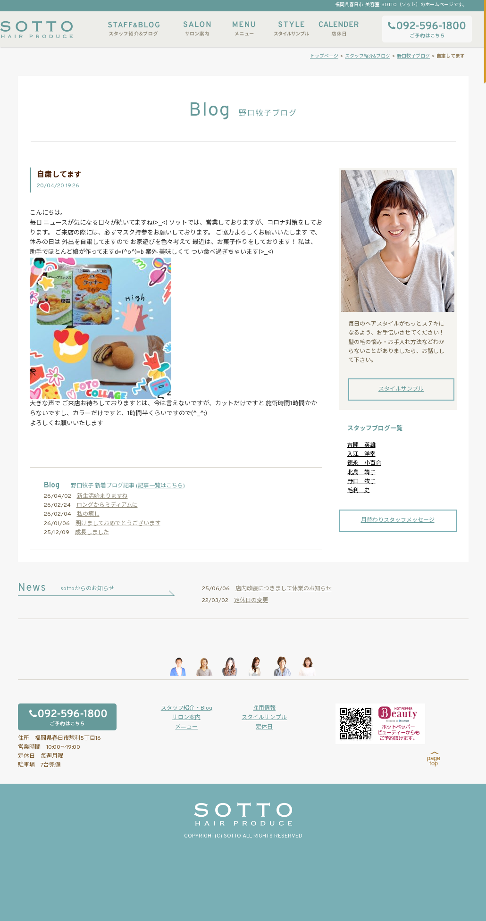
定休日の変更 (251, 600)
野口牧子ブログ (413, 56)
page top (434, 759)
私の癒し (88, 514)
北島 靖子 (361, 473)
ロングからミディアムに (107, 505)
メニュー (244, 29)
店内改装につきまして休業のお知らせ (283, 589)
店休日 (338, 29)
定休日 (264, 727)
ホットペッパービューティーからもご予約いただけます (380, 723)
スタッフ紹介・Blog (186, 708)
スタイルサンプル (291, 29)
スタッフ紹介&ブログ (133, 29)
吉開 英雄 (361, 445)
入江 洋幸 (361, 454)
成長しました (92, 532)
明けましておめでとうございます (117, 523)
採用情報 (264, 708)
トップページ (324, 56)
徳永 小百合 (364, 463)
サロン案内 (196, 29)
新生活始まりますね (102, 496)
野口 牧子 (361, 482)
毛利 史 (358, 490)
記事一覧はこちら (160, 486)
